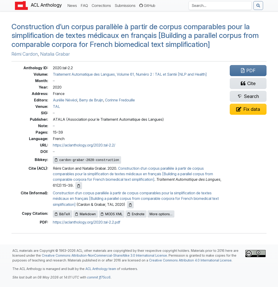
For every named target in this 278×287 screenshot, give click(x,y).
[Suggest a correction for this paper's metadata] (248, 109)
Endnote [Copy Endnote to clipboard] (136, 214)
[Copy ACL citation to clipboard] (78, 185)
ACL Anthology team (100, 269)
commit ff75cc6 (99, 277)
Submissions (126, 5)
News (73, 5)
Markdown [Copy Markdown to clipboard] (85, 214)
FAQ (85, 5)
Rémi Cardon (24, 54)
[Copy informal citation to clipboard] (130, 204)
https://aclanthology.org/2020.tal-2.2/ (84, 145)
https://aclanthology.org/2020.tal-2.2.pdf (86, 222)
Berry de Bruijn (91, 100)
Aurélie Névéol (65, 100)
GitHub (147, 5)
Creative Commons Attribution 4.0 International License (190, 260)
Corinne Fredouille (120, 100)
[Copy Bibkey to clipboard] (87, 160)
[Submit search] (258, 5)
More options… (161, 214)
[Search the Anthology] (220, 5)
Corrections (102, 5)
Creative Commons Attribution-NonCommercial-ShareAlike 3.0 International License (104, 255)
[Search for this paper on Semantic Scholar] (248, 96)
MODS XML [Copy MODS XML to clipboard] (111, 214)
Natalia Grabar (55, 54)
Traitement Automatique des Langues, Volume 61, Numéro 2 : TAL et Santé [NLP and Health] (130, 74)
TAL (56, 106)
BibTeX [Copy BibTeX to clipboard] (62, 214)
